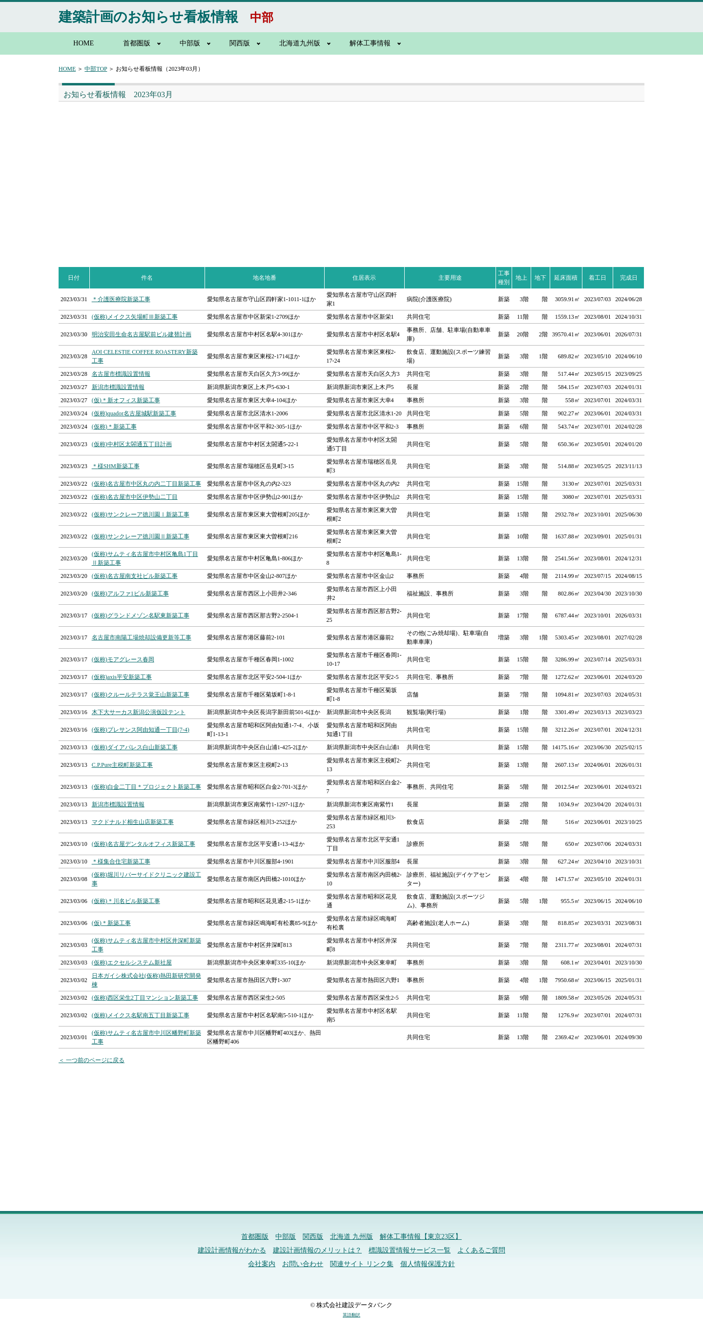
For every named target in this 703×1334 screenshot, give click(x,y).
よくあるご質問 (481, 1250)
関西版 (239, 43)
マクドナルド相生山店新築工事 (133, 822)
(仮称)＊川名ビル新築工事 (126, 901)
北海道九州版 (299, 43)
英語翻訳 (351, 1315)
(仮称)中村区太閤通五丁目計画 (132, 444)
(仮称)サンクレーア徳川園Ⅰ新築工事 (140, 514)
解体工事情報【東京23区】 (421, 1236)
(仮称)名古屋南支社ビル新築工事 (135, 576)
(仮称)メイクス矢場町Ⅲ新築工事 (135, 316)
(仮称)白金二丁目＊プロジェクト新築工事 (146, 786)
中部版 (190, 43)
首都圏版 (136, 43)
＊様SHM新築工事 (116, 466)
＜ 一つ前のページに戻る (91, 1060)
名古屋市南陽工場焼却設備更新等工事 (141, 637)
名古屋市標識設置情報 (121, 373)
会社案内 (261, 1264)
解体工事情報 (370, 43)
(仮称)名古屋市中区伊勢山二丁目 (135, 496)
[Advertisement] (203, 174)
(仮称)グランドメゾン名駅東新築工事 (140, 615)
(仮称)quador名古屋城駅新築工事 (134, 413)
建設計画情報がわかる (232, 1250)
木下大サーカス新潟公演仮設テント (139, 712)
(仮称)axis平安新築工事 (122, 677)
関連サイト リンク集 (361, 1264)
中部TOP (95, 68)
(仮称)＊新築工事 (114, 426)
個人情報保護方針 (427, 1264)
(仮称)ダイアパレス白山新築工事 (135, 747)
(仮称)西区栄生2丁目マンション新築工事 (145, 997)
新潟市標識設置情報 (118, 387)
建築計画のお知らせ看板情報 (148, 16)
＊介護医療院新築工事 (121, 299)
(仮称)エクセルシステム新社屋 (132, 962)
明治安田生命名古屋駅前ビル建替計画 (141, 334)
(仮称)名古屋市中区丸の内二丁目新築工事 (146, 483)
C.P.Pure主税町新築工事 (122, 764)
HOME (83, 43)
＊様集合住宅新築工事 (121, 861)
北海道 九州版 (351, 1236)
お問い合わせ (302, 1264)
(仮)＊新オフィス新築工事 (126, 400)
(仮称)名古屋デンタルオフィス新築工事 (143, 844)
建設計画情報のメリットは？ (317, 1250)
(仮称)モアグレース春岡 (123, 659)
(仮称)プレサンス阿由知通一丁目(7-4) (140, 729)
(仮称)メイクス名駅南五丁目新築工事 (140, 1015)
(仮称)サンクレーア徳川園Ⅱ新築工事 (140, 536)
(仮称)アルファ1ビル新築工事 (130, 593)
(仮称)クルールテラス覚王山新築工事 (140, 694)
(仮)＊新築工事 (111, 923)
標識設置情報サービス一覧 (410, 1250)
